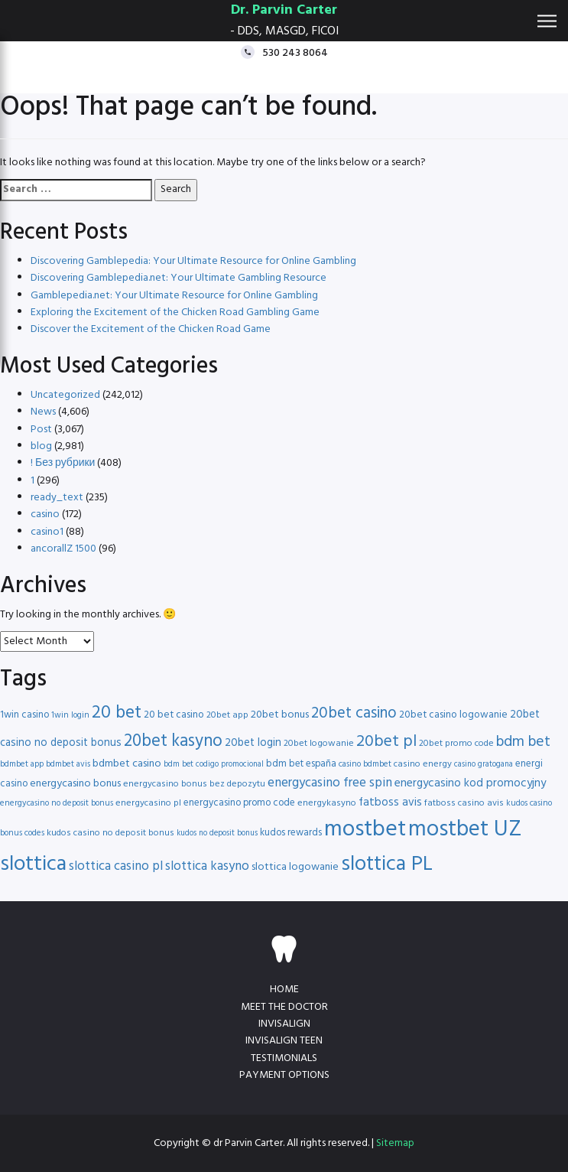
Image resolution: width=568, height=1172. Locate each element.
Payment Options (284, 1075)
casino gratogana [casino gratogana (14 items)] (483, 764)
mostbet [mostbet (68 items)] (365, 830)
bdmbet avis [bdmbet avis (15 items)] (68, 764)
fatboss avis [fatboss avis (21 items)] (390, 802)
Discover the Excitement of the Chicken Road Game (151, 329)
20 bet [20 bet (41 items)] (116, 713)
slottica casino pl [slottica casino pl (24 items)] (116, 866)
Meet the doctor (284, 1007)
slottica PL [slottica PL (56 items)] (387, 864)
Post (41, 429)
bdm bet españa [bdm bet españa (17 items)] (301, 764)
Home (284, 989)
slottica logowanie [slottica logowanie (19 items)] (295, 867)
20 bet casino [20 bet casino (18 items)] (174, 715)
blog (41, 446)
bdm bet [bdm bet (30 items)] (523, 742)
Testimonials (284, 1058)
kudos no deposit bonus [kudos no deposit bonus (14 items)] (217, 833)
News (43, 412)
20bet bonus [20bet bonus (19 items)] (280, 715)
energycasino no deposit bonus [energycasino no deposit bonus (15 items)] (56, 803)
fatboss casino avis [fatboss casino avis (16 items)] (464, 803)
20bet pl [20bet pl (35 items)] (386, 741)
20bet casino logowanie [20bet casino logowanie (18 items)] (453, 715)
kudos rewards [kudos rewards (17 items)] (291, 833)
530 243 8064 (295, 52)
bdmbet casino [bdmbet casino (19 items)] (127, 764)
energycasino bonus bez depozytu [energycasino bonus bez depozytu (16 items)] (194, 784)
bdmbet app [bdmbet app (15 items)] (22, 764)
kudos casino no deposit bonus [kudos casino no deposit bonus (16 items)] (110, 833)
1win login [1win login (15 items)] (70, 715)
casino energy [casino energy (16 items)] (423, 764)
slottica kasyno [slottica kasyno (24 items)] (207, 866)
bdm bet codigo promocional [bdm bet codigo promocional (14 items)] (214, 764)
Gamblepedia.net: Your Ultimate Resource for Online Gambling (174, 295)
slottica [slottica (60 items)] (33, 864)
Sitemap (395, 1143)
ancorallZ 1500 (63, 549)
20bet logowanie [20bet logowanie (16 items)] (319, 743)
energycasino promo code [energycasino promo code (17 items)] (239, 803)
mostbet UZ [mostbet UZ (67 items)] (465, 830)
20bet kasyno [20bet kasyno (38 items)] (173, 741)
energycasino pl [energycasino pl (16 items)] (148, 803)
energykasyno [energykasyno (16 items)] (326, 803)
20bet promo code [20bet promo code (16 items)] (456, 743)
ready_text (57, 497)
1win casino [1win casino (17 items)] (24, 715)
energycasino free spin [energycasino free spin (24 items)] (330, 783)
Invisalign (284, 1024)
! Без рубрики (63, 463)
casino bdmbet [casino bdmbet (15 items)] (365, 764)
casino (45, 514)
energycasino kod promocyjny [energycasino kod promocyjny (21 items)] (470, 783)
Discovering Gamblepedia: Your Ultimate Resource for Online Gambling (193, 261)
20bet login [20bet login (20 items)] (253, 743)
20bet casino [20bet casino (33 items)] (354, 713)
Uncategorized (65, 395)
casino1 (47, 532)
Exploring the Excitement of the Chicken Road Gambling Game (175, 312)
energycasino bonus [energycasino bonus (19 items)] (75, 784)
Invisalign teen (284, 1041)
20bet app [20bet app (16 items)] (227, 715)
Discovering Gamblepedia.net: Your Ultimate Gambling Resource (178, 278)
